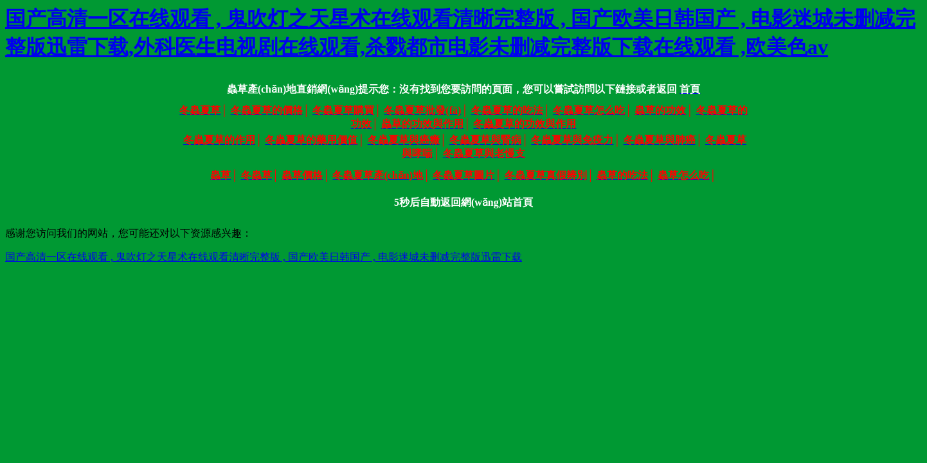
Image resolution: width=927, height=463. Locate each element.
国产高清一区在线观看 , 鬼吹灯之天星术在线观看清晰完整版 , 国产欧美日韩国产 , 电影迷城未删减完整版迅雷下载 (263, 256)
